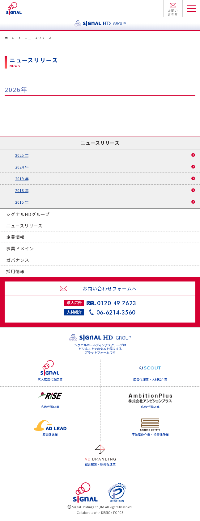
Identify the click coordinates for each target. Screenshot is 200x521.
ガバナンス (17, 260)
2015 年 (21, 202)
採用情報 (15, 271)
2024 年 (21, 166)
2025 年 (21, 155)
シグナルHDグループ (28, 214)
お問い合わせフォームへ (110, 288)
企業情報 (15, 237)
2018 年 (21, 190)
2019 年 (21, 178)
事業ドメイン (20, 248)
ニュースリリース (24, 226)
